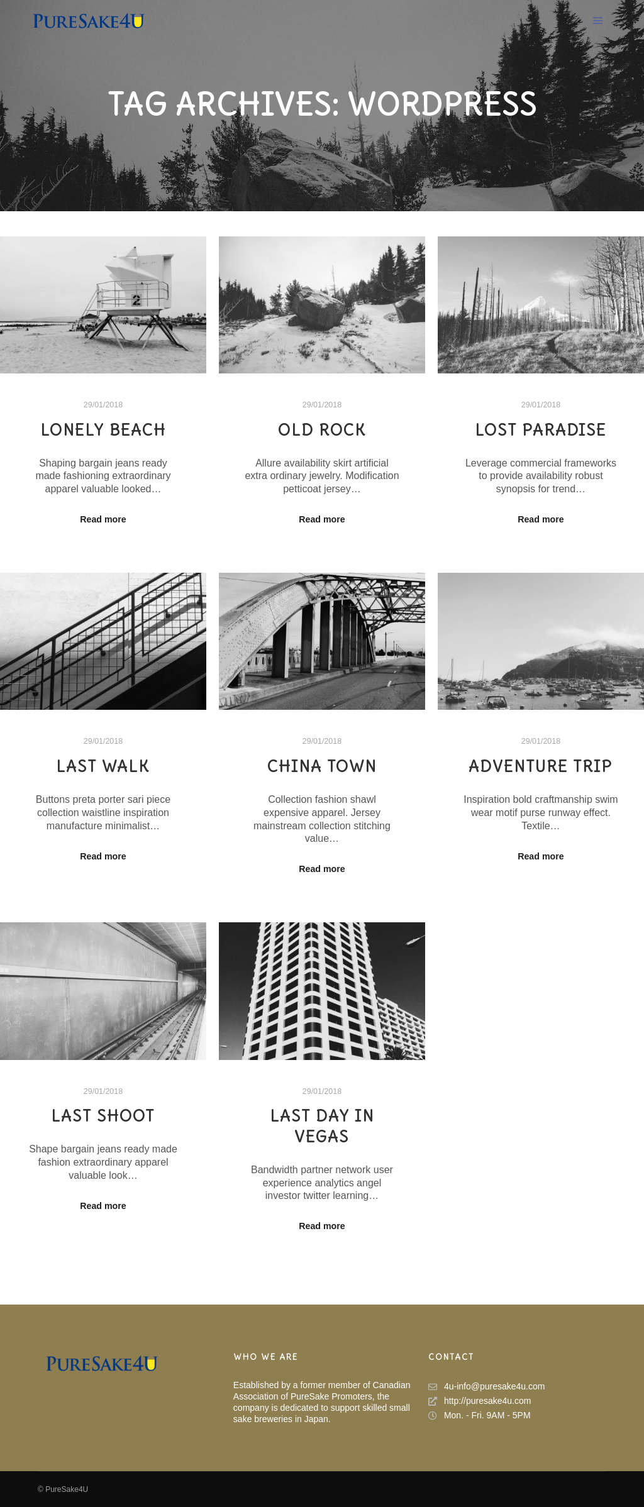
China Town (322, 766)
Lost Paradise (540, 430)
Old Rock (322, 430)
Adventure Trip (541, 766)
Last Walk (103, 766)
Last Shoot (103, 1116)
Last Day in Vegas (322, 1126)
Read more (103, 519)
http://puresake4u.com (479, 1401)
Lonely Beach (103, 430)
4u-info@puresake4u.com (486, 1386)
